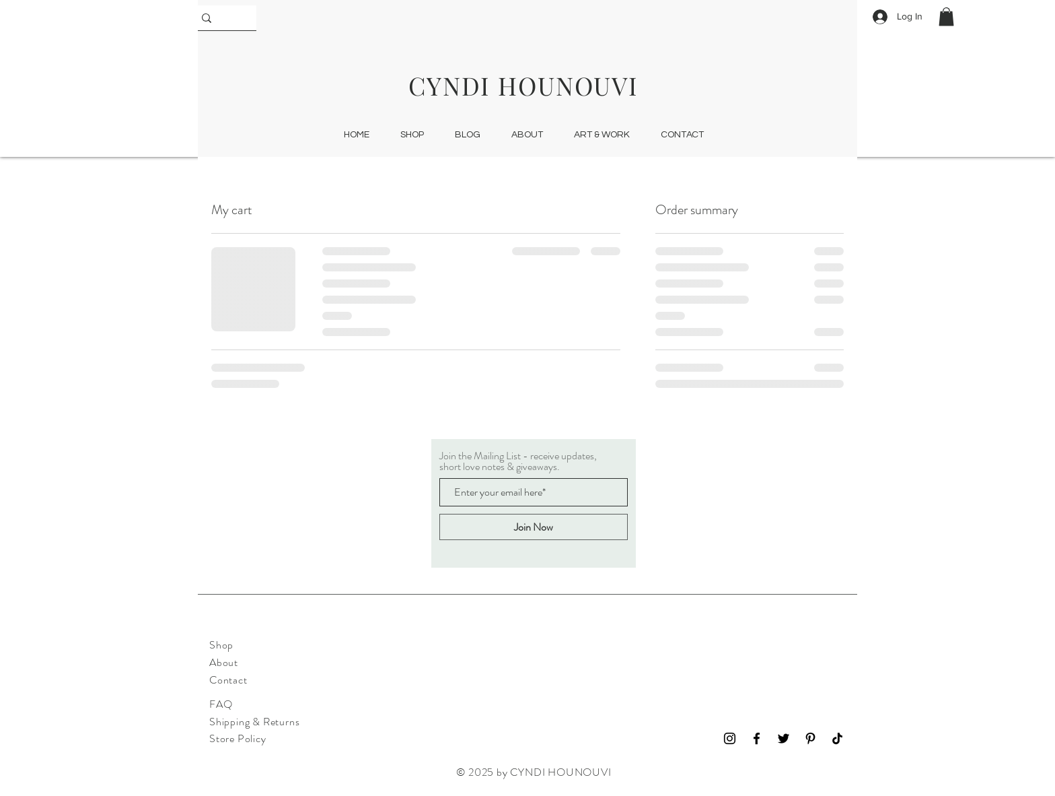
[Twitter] (783, 738)
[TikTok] (837, 738)
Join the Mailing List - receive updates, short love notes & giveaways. (518, 461)
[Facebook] (756, 738)
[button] (946, 16)
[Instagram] (729, 738)
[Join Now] (533, 527)
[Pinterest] (810, 738)
